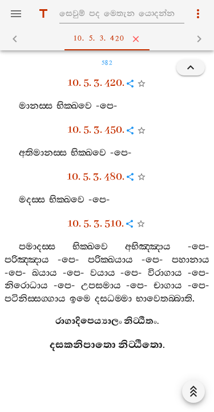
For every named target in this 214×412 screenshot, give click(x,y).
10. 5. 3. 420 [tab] (109, 39)
